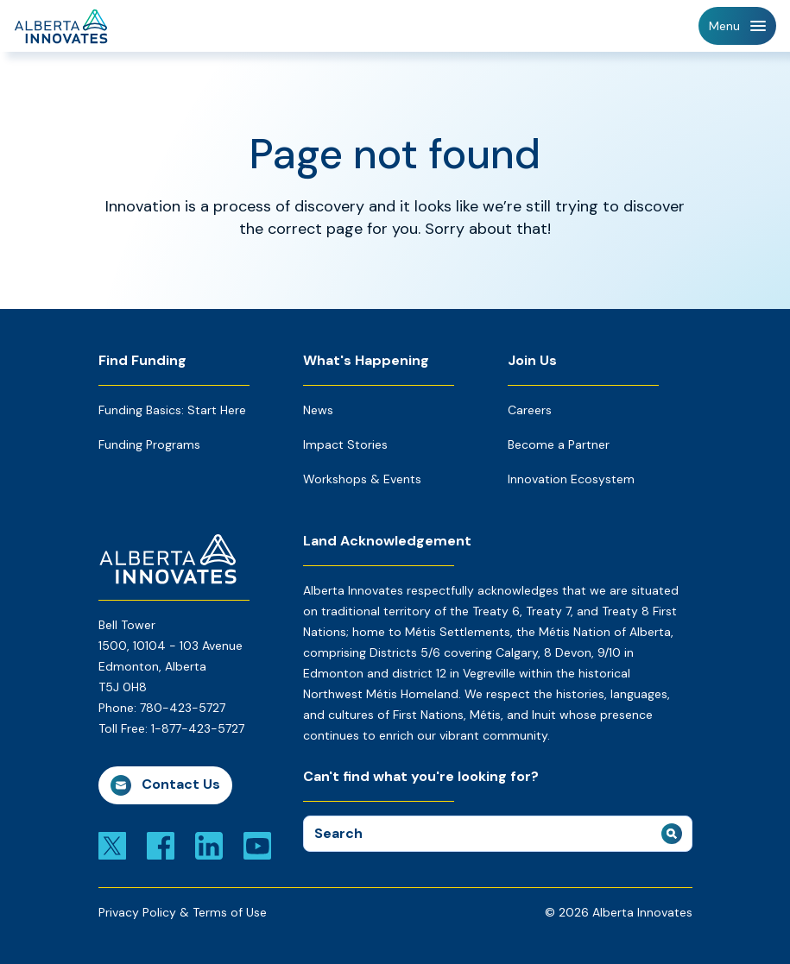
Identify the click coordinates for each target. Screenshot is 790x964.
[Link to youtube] (257, 845)
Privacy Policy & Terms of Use (182, 912)
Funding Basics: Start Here (172, 410)
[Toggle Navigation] (737, 26)
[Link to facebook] (160, 845)
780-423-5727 (182, 707)
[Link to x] (112, 845)
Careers (530, 410)
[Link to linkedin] (209, 845)
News (318, 410)
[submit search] (671, 833)
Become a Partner (559, 444)
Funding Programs (149, 444)
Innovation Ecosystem (571, 479)
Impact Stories (345, 444)
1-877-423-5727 (197, 728)
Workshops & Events (362, 479)
